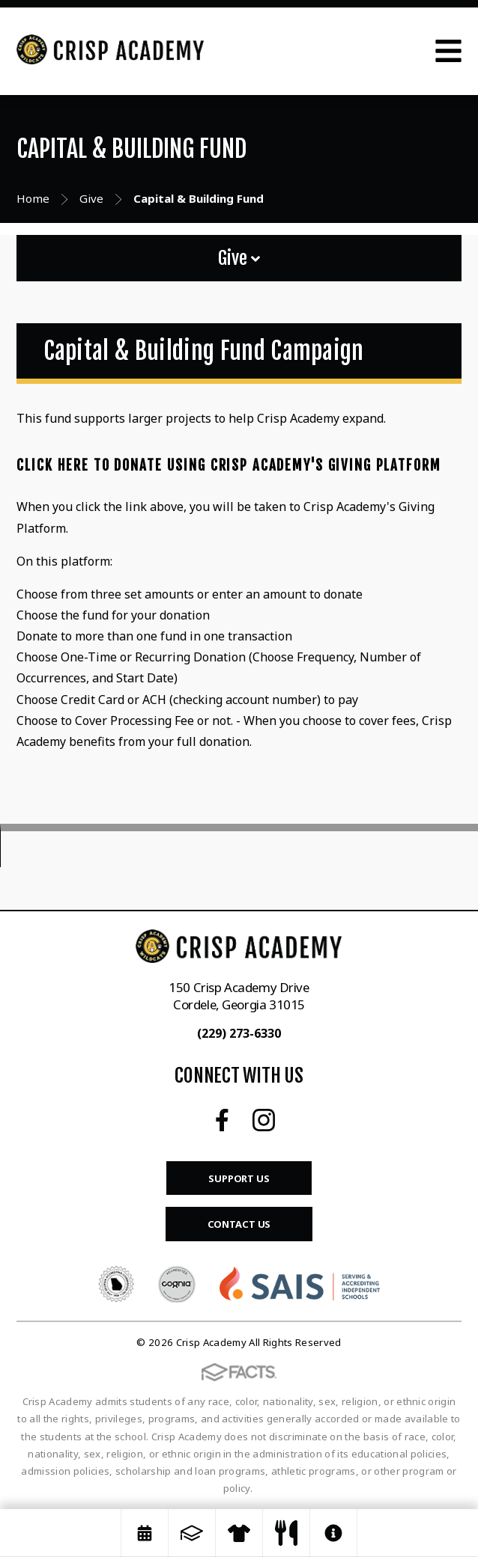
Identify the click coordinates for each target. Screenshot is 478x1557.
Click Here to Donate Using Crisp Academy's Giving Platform (228, 465)
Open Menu (448, 51)
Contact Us (239, 1224)
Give (239, 258)
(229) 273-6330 (239, 1033)
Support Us (239, 1178)
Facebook (222, 1120)
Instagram (263, 1120)
